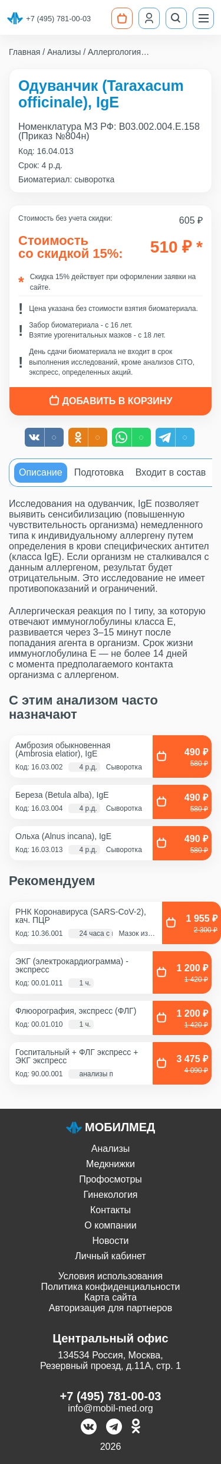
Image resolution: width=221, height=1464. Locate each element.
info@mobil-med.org (110, 1408)
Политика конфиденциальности (110, 1287)
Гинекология (110, 1195)
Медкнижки (110, 1164)
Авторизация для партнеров (110, 1308)
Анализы (110, 1149)
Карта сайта (110, 1297)
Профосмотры (110, 1179)
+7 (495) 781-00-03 (58, 18)
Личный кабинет (110, 1256)
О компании (110, 1225)
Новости (111, 1241)
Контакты (110, 1210)
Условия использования (110, 1276)
